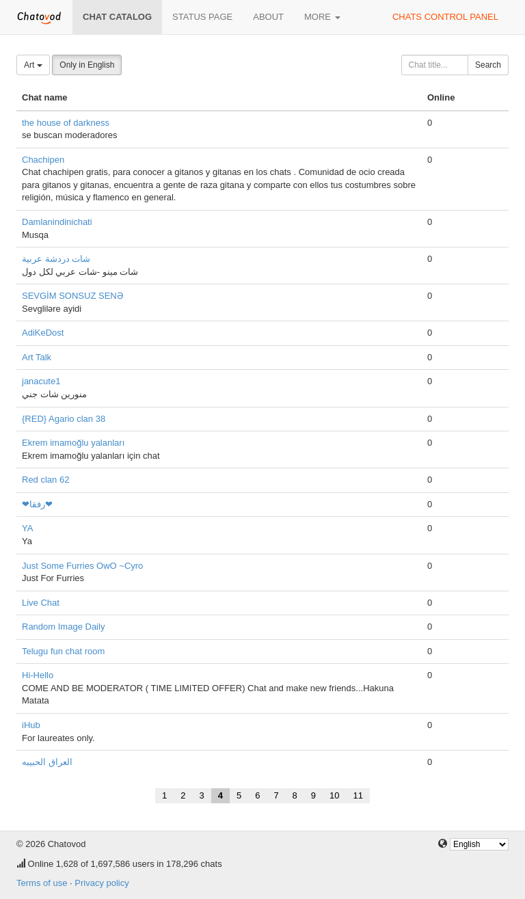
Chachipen (43, 160)
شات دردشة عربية (56, 259)
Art (33, 65)
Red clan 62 (45, 479)
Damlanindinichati (57, 222)
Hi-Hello (37, 675)
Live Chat (40, 603)
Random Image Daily (63, 626)
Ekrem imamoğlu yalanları (73, 443)
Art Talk (36, 357)
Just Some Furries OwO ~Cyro (82, 566)
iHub (31, 725)
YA (27, 528)
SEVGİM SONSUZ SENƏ (73, 296)
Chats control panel (445, 17)
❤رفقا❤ (37, 504)
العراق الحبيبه (47, 762)
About (268, 17)
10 (334, 795)
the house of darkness (65, 123)
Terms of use (41, 883)
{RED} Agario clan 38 (63, 419)
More (322, 17)
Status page (202, 17)
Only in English (86, 65)
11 (358, 795)
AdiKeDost (43, 332)
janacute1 (41, 381)
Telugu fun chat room (63, 651)
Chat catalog (117, 17)
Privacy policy (102, 883)
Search (488, 65)
